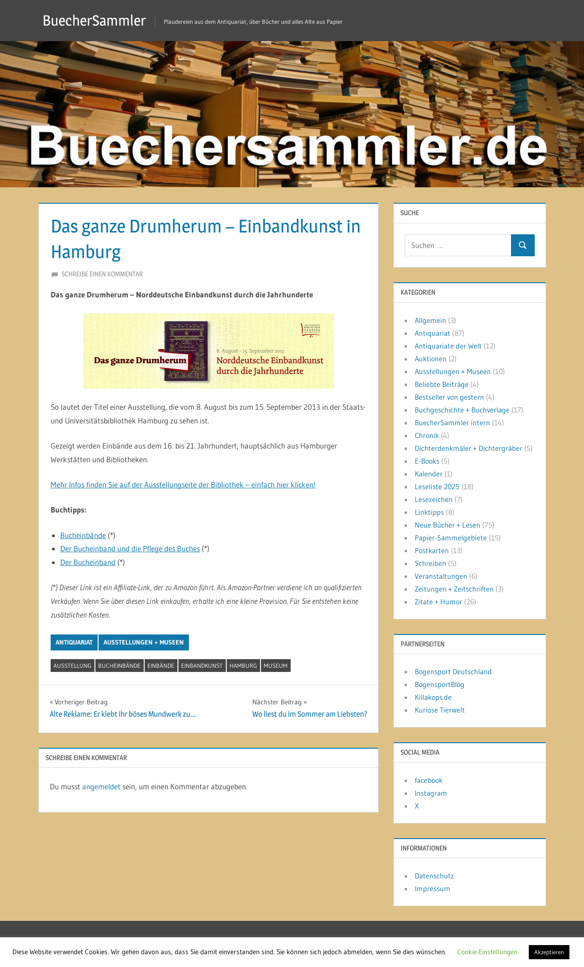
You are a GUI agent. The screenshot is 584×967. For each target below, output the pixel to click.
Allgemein (430, 320)
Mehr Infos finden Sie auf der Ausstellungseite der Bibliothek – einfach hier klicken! (183, 484)
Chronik (427, 435)
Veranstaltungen (441, 576)
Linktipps (429, 512)
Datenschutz (434, 875)
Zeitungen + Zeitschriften (454, 588)
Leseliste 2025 (437, 486)
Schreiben (430, 563)
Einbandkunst (202, 665)
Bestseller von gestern (449, 397)
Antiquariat (74, 642)
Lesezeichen (434, 499)
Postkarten (432, 550)
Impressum (432, 888)
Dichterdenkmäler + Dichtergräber (468, 448)
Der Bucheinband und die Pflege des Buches (130, 548)
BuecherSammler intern (452, 422)
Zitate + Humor (438, 601)
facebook (429, 780)
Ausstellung (72, 665)
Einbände (160, 665)
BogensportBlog (439, 684)
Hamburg (243, 665)
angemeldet (101, 786)
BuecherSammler (94, 20)
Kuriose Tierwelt (440, 709)
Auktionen (431, 358)
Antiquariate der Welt (448, 345)
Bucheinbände (83, 535)
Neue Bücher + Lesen (447, 524)
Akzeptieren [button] (549, 952)
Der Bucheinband (87, 562)
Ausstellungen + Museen (144, 642)
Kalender (429, 473)
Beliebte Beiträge (442, 384)
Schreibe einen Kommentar (102, 273)
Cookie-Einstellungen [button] (487, 951)
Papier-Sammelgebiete (451, 537)
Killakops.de (433, 697)
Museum (275, 665)
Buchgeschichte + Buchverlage (462, 409)
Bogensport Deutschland (453, 671)
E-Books (427, 460)
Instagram (431, 793)
